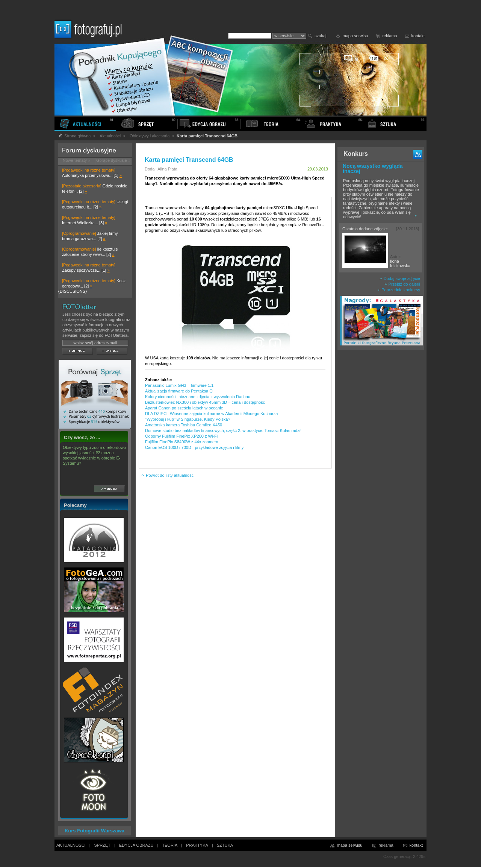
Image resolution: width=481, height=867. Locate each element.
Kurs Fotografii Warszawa (94, 831)
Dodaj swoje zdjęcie (400, 278)
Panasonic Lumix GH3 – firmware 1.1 (179, 385)
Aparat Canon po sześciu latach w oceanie (184, 408)
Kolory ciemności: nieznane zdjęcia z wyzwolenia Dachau (197, 396)
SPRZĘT (102, 845)
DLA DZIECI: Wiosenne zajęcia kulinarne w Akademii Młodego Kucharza (211, 413)
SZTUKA (225, 845)
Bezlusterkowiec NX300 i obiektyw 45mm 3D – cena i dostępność (205, 402)
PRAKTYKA (197, 845)
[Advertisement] (381, 472)
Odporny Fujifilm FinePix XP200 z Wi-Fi (181, 436)
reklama (389, 35)
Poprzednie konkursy (398, 289)
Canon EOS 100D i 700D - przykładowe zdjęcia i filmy (194, 447)
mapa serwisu (355, 35)
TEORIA (169, 845)
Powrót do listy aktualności (168, 475)
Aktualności (110, 136)
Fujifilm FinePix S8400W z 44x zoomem (181, 442)
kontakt (418, 35)
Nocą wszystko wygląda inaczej (373, 168)
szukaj (320, 35)
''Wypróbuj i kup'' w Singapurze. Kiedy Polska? (187, 419)
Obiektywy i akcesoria (149, 136)
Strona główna (74, 136)
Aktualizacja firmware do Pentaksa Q (179, 391)
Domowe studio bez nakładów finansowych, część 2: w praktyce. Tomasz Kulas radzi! (223, 430)
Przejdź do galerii (402, 284)
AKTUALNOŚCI (71, 845)
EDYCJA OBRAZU (136, 845)
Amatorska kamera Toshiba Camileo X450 (183, 425)
